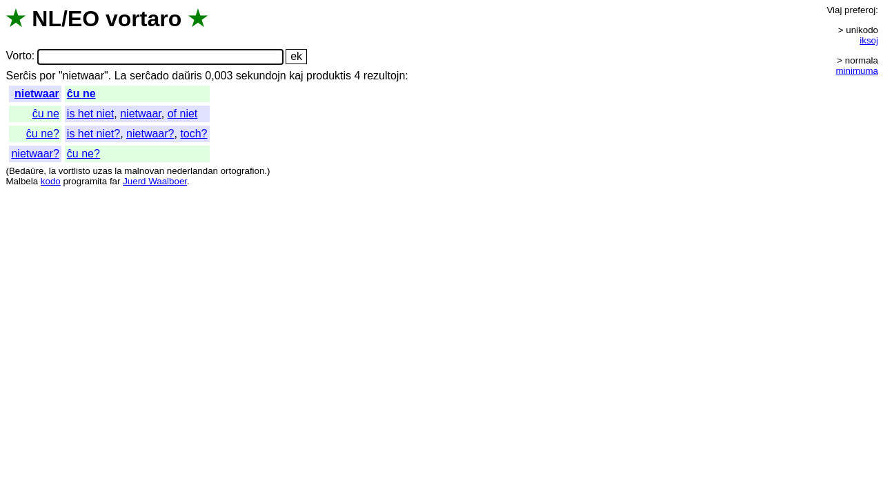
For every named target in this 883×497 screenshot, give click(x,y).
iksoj (869, 40)
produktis (328, 75)
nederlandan (192, 171)
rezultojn (384, 75)
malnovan (144, 171)
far (115, 181)
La (121, 75)
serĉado (149, 75)
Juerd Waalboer (155, 181)
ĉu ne (81, 93)
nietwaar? (150, 133)
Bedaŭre (26, 171)
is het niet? (93, 133)
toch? (193, 133)
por (47, 75)
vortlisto (74, 171)
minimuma (857, 71)
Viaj (834, 10)
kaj (296, 75)
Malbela (22, 181)
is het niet (90, 113)
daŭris (187, 75)
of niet (183, 113)
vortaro (143, 18)
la (52, 171)
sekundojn (261, 75)
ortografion (243, 171)
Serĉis (21, 75)
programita (85, 181)
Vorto (18, 56)
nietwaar (36, 93)
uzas (102, 171)
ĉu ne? (42, 133)
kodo (51, 181)
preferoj (859, 10)
